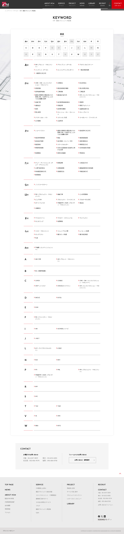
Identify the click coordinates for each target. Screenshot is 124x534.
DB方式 (37, 297)
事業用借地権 (39, 148)
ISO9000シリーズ (62, 328)
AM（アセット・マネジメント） (43, 65)
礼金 (36, 238)
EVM (36, 307)
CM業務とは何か (41, 488)
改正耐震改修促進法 (63, 102)
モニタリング (39, 221)
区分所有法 (83, 83)
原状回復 (38, 88)
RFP (36, 386)
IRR (36, 328)
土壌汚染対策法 (40, 168)
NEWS (7, 490)
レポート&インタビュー (74, 498)
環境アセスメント (85, 105)
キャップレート (84, 112)
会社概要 (7, 505)
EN (109, 5)
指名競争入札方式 (85, 130)
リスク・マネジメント (42, 231)
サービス (15, 10)
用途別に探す (71, 488)
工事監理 (82, 91)
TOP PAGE (9, 485)
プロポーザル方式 (85, 199)
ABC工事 (38, 259)
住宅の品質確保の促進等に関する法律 (66, 148)
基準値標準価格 (40, 91)
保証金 (82, 203)
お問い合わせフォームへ (105, 505)
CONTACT (102, 490)
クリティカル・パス (41, 117)
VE (36, 416)
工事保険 (60, 91)
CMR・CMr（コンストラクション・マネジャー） (43, 84)
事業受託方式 (84, 144)
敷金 (58, 138)
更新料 (82, 102)
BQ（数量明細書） (41, 271)
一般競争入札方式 (40, 73)
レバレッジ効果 (84, 231)
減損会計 (38, 105)
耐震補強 (38, 175)
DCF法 (59, 297)
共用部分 (60, 83)
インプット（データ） (42, 70)
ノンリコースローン (41, 184)
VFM (58, 416)
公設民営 (60, 121)
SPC (36, 396)
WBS (36, 425)
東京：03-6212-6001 (50, 458)
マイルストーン (40, 218)
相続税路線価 (84, 138)
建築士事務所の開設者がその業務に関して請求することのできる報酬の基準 (44, 97)
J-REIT (37, 338)
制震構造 (38, 153)
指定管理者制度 (40, 138)
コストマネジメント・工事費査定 (46, 495)
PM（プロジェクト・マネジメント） (43, 195)
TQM (59, 406)
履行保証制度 (84, 234)
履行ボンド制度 (62, 234)
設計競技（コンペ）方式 (64, 141)
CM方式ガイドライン (63, 286)
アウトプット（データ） (64, 64)
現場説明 (60, 105)
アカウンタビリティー (86, 64)
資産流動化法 (84, 141)
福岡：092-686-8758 (50, 460)
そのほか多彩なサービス (43, 502)
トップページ (8, 10)
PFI (36, 369)
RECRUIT (102, 485)
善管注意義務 (61, 153)
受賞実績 (7, 509)
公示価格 (38, 121)
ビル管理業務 (84, 194)
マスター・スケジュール (64, 218)
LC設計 (59, 348)
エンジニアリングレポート (65, 70)
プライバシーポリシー (9, 530)
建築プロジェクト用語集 (43, 509)
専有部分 (82, 153)
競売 (36, 109)
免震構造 (60, 221)
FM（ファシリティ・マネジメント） (43, 318)
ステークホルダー (62, 144)
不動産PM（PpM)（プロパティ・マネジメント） (66, 204)
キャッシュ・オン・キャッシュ (66, 113)
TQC (36, 406)
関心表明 (38, 112)
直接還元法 (60, 171)
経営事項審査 (61, 109)
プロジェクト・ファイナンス (66, 199)
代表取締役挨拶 (9, 502)
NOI (36, 360)
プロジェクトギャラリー (74, 495)
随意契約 (38, 144)
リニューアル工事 (62, 231)
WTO (59, 425)
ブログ (38, 505)
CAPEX (37, 280)
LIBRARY (70, 504)
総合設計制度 (39, 141)
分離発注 (38, 208)
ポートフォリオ (40, 203)
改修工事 (38, 102)
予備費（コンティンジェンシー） (44, 248)
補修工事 (60, 194)
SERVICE (39, 485)
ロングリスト (39, 234)
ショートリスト (40, 130)
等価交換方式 (84, 171)
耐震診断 (60, 163)
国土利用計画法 (84, 88)
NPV (58, 360)
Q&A (37, 512)
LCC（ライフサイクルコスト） (43, 349)
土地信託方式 (84, 163)
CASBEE (60, 280)
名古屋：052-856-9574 (31, 460)
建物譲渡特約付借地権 (86, 168)
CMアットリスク (40, 286)
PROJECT (71, 485)
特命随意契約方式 (40, 171)
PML (58, 369)
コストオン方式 (62, 117)
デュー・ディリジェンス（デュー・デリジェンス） (44, 164)
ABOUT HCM (10, 495)
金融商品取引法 (84, 109)
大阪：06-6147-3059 (30, 458)
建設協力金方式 (62, 95)
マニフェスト (84, 218)
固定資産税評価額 (62, 88)
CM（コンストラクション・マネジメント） (89, 96)
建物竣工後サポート (42, 498)
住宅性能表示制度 (85, 148)
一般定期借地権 (84, 70)
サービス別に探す (72, 491)
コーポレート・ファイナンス (88, 117)
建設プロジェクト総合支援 (44, 491)
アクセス (7, 512)
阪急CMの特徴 (9, 498)
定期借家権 (60, 168)
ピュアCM (38, 199)
